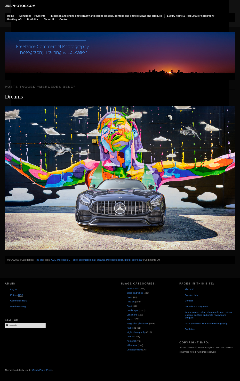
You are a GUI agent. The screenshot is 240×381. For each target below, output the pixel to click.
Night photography (136, 332)
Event (130, 297)
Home (10, 16)
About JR (49, 19)
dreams (101, 260)
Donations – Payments (32, 16)
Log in (13, 289)
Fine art (38, 260)
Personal (131, 341)
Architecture (133, 288)
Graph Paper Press (42, 370)
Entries (16, 295)
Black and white (135, 293)
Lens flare (132, 314)
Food (129, 306)
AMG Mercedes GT (61, 260)
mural (127, 260)
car (93, 260)
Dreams (14, 96)
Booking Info (14, 19)
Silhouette (132, 345)
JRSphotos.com (20, 6)
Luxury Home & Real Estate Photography (190, 16)
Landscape (132, 310)
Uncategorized (134, 349)
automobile (85, 260)
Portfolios (33, 19)
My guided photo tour (137, 323)
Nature (130, 327)
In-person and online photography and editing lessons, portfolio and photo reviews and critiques (106, 16)
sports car (137, 260)
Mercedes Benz (114, 260)
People (130, 336)
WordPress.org (18, 306)
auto (75, 260)
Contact (63, 19)
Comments (18, 300)
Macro (130, 319)
